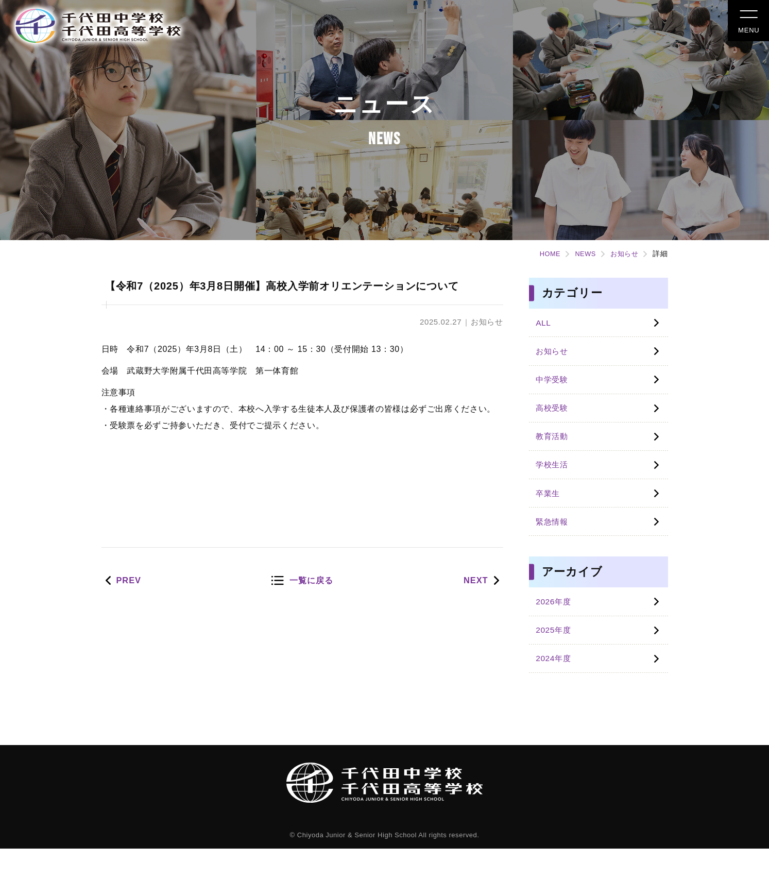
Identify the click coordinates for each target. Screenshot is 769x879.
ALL (545, 324)
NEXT (473, 602)
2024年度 (556, 687)
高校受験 (555, 417)
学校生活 (555, 480)
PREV (131, 602)
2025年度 (556, 656)
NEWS (580, 253)
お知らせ (622, 253)
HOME (542, 253)
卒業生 (550, 511)
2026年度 (556, 625)
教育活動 (555, 448)
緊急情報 (555, 542)
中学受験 (555, 386)
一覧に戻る (311, 602)
